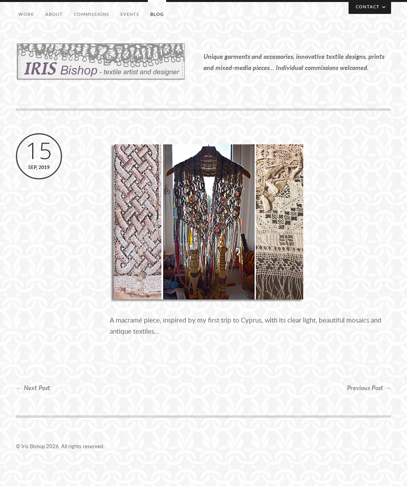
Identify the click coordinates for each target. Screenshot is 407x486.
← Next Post (33, 387)
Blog (157, 14)
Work (26, 14)
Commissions (91, 14)
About (54, 14)
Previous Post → (369, 387)
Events (130, 14)
